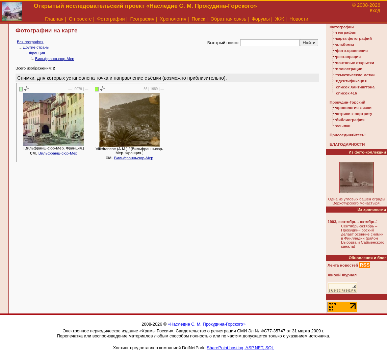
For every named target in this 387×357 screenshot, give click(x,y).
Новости (298, 19)
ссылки (343, 126)
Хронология (173, 19)
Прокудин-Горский (347, 102)
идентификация (351, 81)
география (346, 32)
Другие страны (36, 47)
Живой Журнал (342, 275)
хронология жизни (353, 108)
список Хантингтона (355, 87)
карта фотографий (354, 38)
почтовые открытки (355, 63)
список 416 (346, 93)
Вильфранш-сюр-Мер (54, 59)
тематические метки (355, 75)
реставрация (348, 57)
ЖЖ (279, 19)
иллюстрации (349, 69)
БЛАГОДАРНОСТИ (347, 144)
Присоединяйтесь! (348, 135)
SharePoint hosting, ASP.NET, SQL (240, 347)
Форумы (261, 19)
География (142, 19)
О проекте (80, 19)
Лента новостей (343, 265)
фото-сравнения (352, 51)
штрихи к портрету (354, 114)
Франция (37, 53)
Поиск (198, 19)
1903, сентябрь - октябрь (352, 222)
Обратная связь (228, 19)
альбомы (345, 45)
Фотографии (111, 19)
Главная (54, 19)
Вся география (30, 42)
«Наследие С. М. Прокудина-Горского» (207, 324)
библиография (350, 120)
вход (375, 10)
